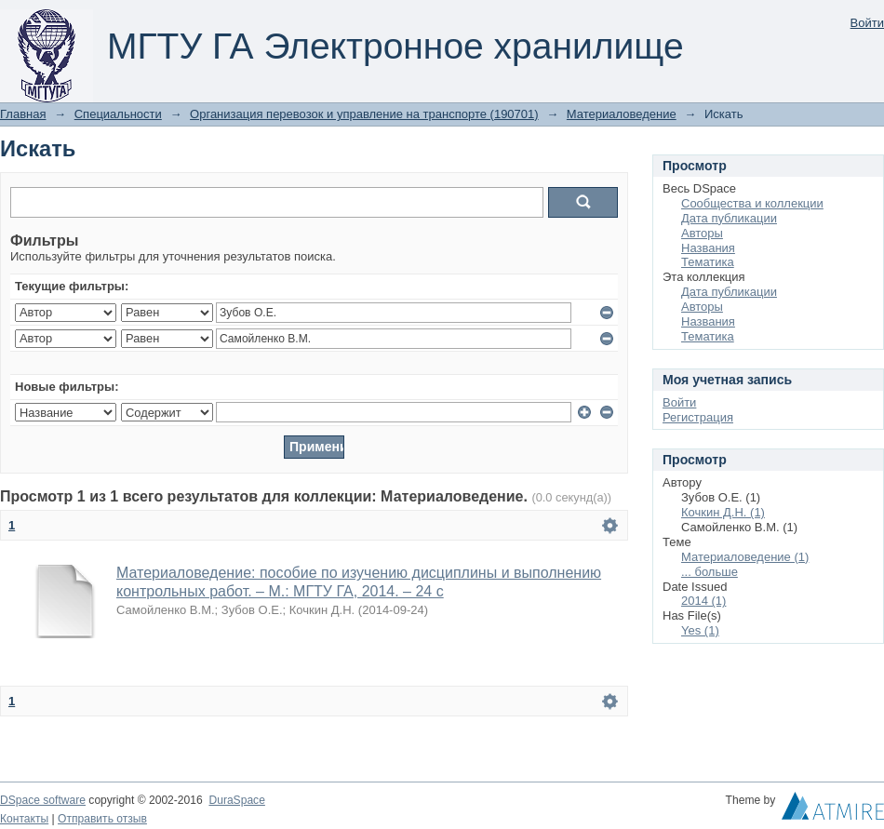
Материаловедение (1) (745, 557)
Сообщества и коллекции (752, 203)
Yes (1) (700, 630)
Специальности (118, 114)
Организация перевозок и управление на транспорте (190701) (364, 114)
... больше (709, 572)
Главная (23, 114)
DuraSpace (236, 800)
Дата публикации (729, 218)
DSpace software (43, 800)
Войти (867, 23)
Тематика (707, 262)
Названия (708, 248)
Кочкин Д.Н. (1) (723, 512)
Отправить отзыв (102, 818)
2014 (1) (703, 601)
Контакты (24, 818)
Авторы (702, 233)
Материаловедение (621, 114)
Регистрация (698, 417)
